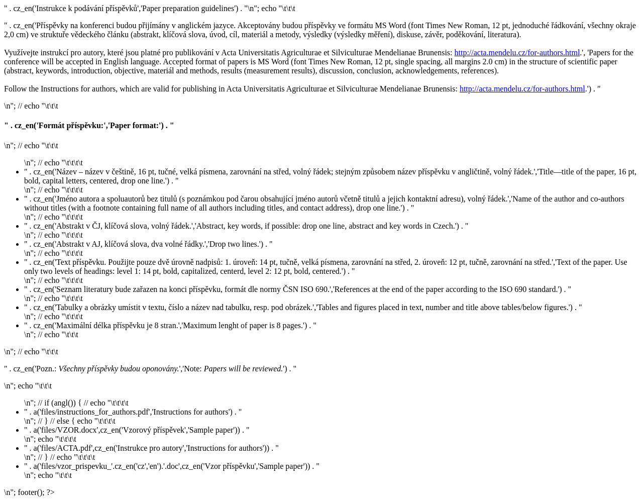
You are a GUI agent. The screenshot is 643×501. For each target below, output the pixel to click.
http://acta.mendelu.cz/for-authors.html (517, 52)
